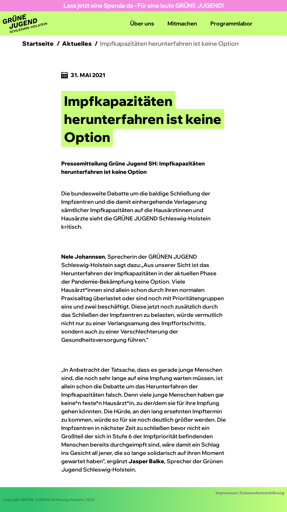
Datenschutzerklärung (262, 492)
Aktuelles (77, 43)
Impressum (226, 492)
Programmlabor (231, 23)
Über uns (142, 23)
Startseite (38, 43)
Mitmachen (182, 23)
